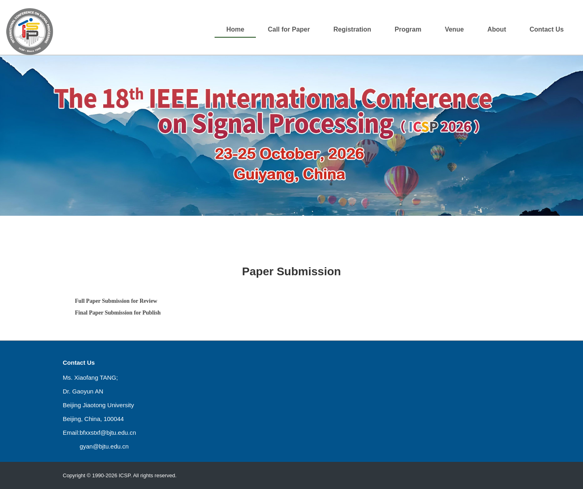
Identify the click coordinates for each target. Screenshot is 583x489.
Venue (454, 29)
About (496, 29)
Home (235, 29)
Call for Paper (289, 29)
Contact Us (547, 29)
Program (408, 29)
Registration (352, 29)
